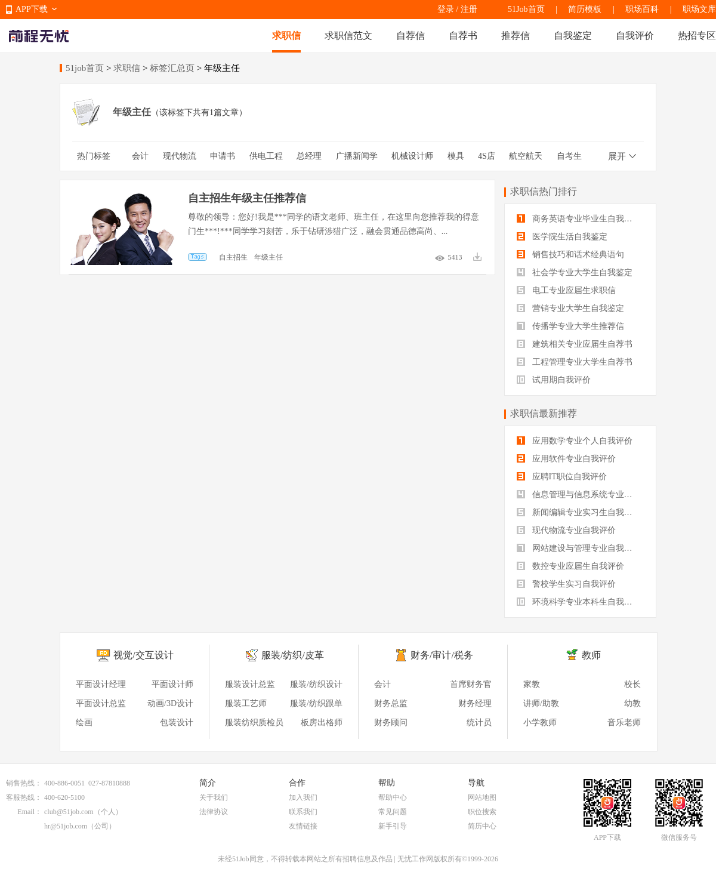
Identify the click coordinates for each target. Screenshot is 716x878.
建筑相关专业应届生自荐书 (574, 344)
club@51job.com (69, 812)
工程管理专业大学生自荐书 (574, 362)
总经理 (309, 156)
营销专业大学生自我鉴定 (570, 308)
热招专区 (697, 35)
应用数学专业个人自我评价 (574, 440)
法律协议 (213, 812)
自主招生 (233, 257)
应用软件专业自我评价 (566, 458)
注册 (469, 9)
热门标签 (93, 156)
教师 (591, 655)
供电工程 (266, 156)
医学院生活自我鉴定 (562, 236)
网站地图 (482, 797)
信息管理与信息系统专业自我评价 (580, 494)
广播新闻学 (357, 156)
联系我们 (303, 812)
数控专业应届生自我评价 (570, 566)
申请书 (222, 156)
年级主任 (268, 257)
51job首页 (85, 68)
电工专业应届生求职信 (566, 290)
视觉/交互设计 (143, 655)
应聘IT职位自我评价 (562, 476)
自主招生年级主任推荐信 (247, 198)
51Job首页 (526, 9)
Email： (29, 812)
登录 (445, 9)
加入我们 (303, 797)
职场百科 (642, 9)
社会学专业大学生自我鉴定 (574, 272)
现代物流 (179, 156)
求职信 (286, 35)
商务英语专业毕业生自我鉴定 (579, 218)
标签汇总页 (172, 68)
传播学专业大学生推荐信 (570, 326)
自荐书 (463, 35)
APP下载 (32, 9)
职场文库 (699, 9)
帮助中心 (392, 797)
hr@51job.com (65, 826)
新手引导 (392, 826)
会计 (140, 156)
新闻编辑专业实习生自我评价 (579, 512)
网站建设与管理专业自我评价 (579, 548)
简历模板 (584, 9)
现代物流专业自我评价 (566, 530)
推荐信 (515, 35)
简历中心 (482, 826)
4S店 (486, 156)
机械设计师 (412, 156)
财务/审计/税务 (442, 655)
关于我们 (213, 797)
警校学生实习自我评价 (566, 584)
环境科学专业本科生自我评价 (579, 601)
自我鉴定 (573, 35)
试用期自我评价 (554, 379)
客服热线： (24, 797)
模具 (456, 156)
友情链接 (303, 826)
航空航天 (525, 156)
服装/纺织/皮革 (292, 655)
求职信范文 (348, 35)
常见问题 (392, 812)
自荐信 (410, 35)
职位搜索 (482, 812)
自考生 (569, 156)
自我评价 (635, 35)
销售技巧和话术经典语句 (570, 254)
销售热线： (24, 783)
